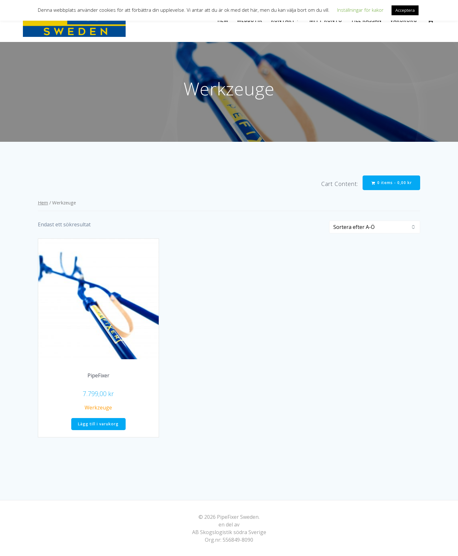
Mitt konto (325, 20)
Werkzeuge (98, 407)
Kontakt (283, 20)
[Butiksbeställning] (374, 227)
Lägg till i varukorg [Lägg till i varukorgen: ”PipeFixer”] (98, 424)
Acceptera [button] (405, 10)
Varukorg (403, 20)
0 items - (391, 182)
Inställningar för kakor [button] (360, 10)
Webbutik (249, 20)
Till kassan (366, 20)
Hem (223, 20)
